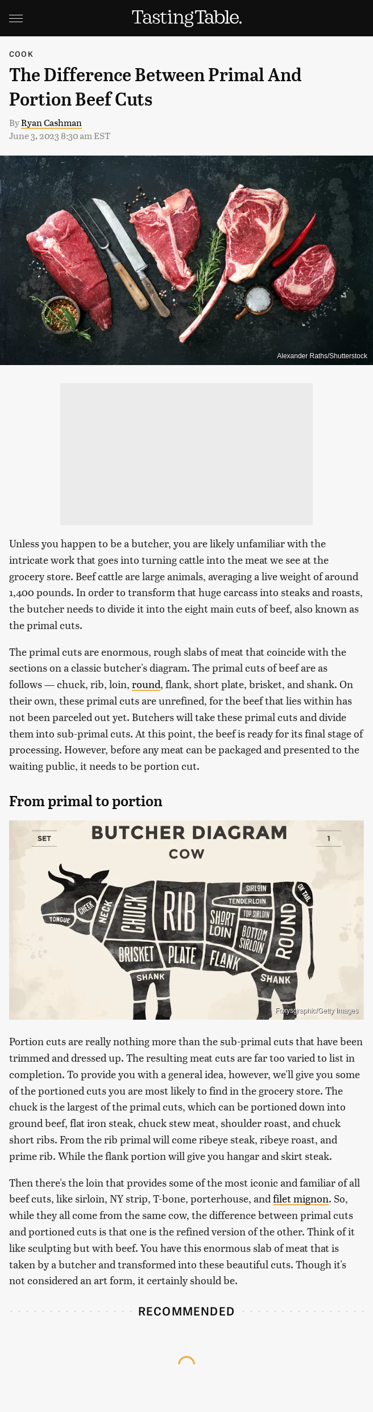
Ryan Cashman (51, 122)
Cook (21, 53)
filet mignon (301, 1198)
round (146, 684)
